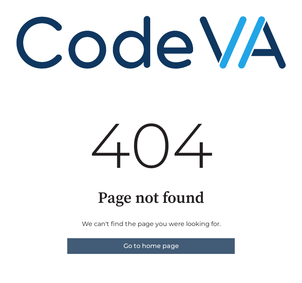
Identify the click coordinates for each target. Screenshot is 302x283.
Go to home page (151, 246)
